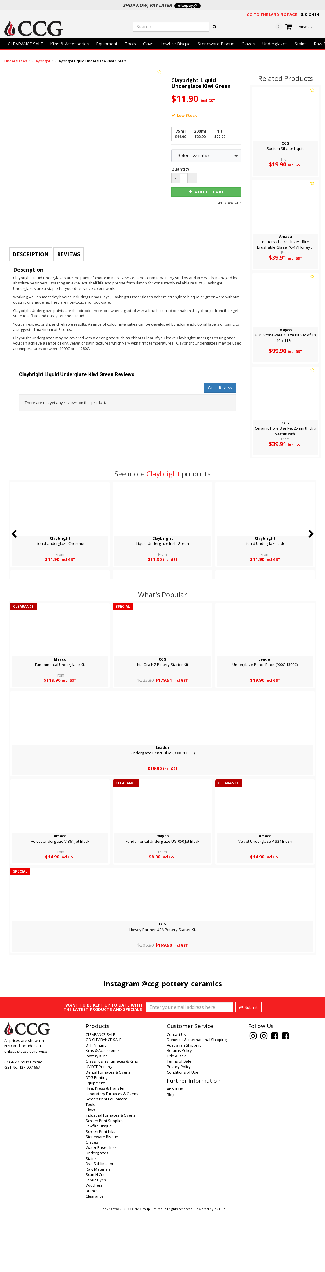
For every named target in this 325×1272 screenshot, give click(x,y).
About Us (175, 1148)
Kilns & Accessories (69, 43)
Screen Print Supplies (104, 1179)
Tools (130, 43)
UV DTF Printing (99, 1125)
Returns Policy (179, 1109)
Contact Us (176, 1093)
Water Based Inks (101, 1206)
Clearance (95, 1255)
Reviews (68, 254)
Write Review (220, 387)
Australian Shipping (184, 1104)
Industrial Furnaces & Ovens (110, 1174)
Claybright (41, 61)
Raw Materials (98, 1228)
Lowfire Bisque (175, 43)
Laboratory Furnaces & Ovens (112, 1152)
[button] (310, 14)
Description (31, 254)
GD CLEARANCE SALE (103, 1098)
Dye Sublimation (100, 1222)
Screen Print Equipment (106, 1157)
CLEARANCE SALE (25, 43)
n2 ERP (219, 1268)
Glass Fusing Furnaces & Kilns (112, 1120)
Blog (170, 1153)
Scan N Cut (95, 1233)
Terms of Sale (179, 1120)
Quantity (180, 169)
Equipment (107, 43)
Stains (301, 43)
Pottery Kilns (97, 1114)
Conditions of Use (182, 1131)
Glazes (248, 43)
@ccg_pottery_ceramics (181, 983)
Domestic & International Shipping (197, 1098)
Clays (148, 43)
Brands (92, 1249)
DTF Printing (96, 1104)
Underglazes (275, 43)
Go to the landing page (272, 14)
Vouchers (94, 1244)
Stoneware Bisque (216, 43)
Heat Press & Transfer (105, 1147)
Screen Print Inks (100, 1190)
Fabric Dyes (96, 1238)
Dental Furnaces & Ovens (108, 1131)
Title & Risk (176, 1114)
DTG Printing (96, 1136)
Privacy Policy (179, 1125)
